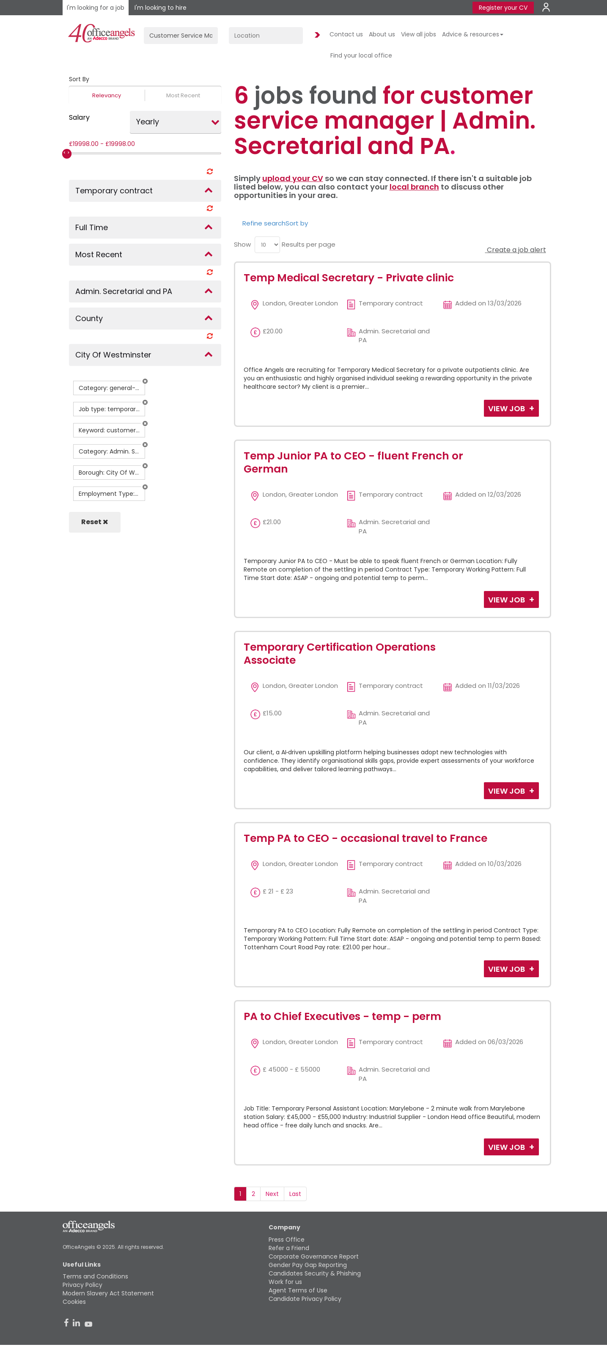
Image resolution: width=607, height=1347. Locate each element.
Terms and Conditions (95, 1276)
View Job (507, 408)
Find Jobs (316, 35)
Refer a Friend (289, 1248)
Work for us (285, 1282)
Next (272, 1194)
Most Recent (183, 95)
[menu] (267, 244)
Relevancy (106, 95)
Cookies (74, 1302)
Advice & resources (472, 34)
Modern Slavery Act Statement (108, 1293)
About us (382, 34)
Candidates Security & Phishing (315, 1273)
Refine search (264, 223)
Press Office (287, 1239)
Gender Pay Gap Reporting (308, 1265)
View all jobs (418, 34)
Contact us (346, 34)
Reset (94, 522)
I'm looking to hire (161, 7)
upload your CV (292, 178)
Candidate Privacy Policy (305, 1299)
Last (295, 1194)
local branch (414, 186)
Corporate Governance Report (314, 1256)
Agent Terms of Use (298, 1290)
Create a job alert (515, 250)
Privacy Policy (82, 1285)
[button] (145, 381)
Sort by (297, 223)
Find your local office (361, 55)
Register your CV (503, 7)
